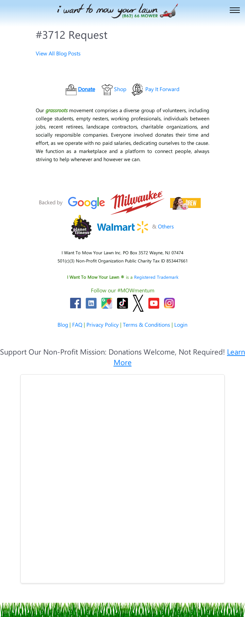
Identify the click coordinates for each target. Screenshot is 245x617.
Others (166, 226)
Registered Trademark (156, 277)
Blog (63, 324)
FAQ (77, 324)
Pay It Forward (162, 88)
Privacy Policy (102, 324)
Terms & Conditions (146, 324)
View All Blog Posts (58, 53)
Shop (120, 88)
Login (180, 324)
